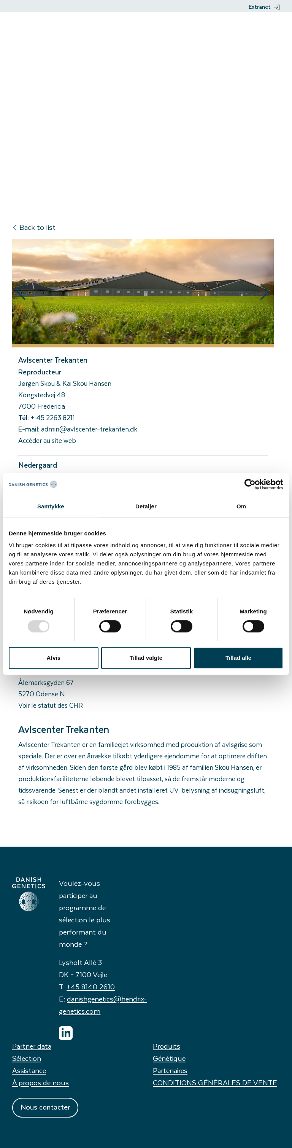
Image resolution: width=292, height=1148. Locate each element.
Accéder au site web (47, 440)
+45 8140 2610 (91, 986)
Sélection (26, 1058)
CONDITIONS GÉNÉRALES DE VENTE (215, 1082)
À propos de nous (40, 1082)
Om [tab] (241, 506)
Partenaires (170, 1070)
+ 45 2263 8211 (52, 417)
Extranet (264, 6)
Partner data (31, 1045)
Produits (166, 1045)
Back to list (34, 226)
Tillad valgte (146, 657)
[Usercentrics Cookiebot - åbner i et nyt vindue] (250, 484)
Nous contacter (45, 1106)
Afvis (53, 657)
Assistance (29, 1070)
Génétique (169, 1058)
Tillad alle (238, 657)
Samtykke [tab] (50, 506)
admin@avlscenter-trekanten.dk (89, 429)
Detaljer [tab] (146, 506)
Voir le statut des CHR (50, 705)
